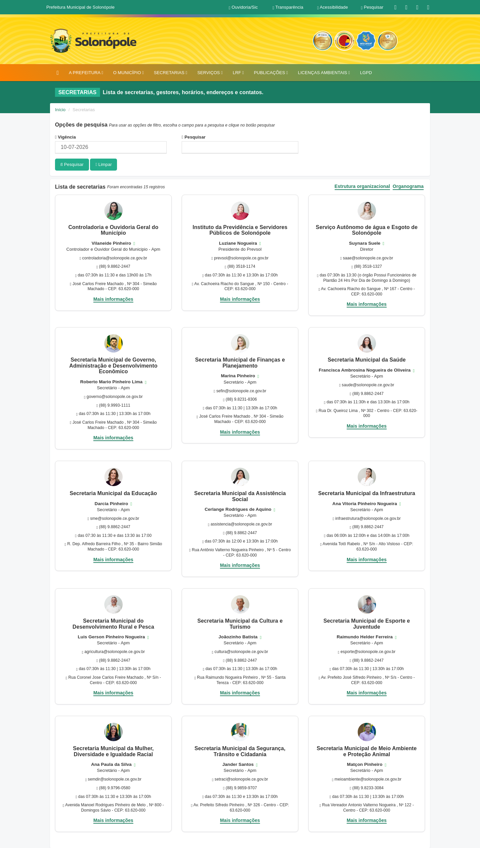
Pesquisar (194, 137)
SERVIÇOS (210, 72)
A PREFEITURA (86, 72)
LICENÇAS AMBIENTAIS (324, 72)
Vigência (65, 137)
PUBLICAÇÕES (271, 72)
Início (60, 109)
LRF (238, 72)
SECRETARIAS (170, 72)
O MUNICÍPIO (128, 72)
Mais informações (113, 298)
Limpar (103, 164)
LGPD (366, 72)
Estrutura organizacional (362, 186)
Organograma (408, 186)
